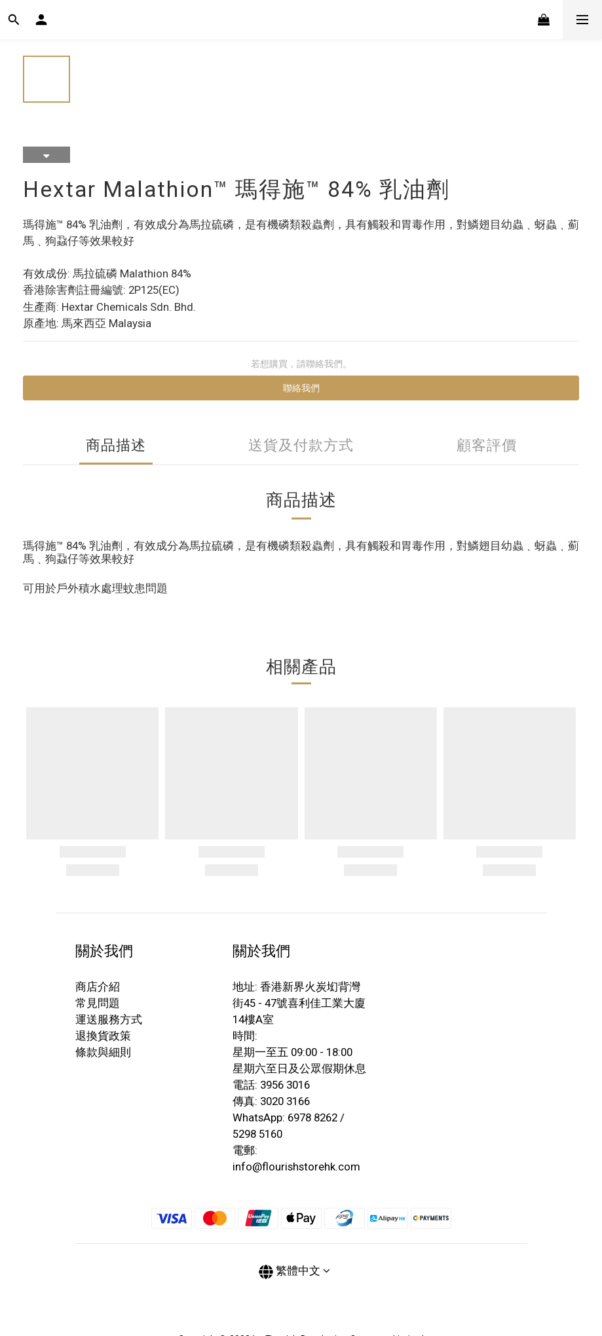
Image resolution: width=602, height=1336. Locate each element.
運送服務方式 (108, 1019)
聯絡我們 (301, 388)
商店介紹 (97, 986)
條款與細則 (103, 1052)
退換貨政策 (103, 1035)
